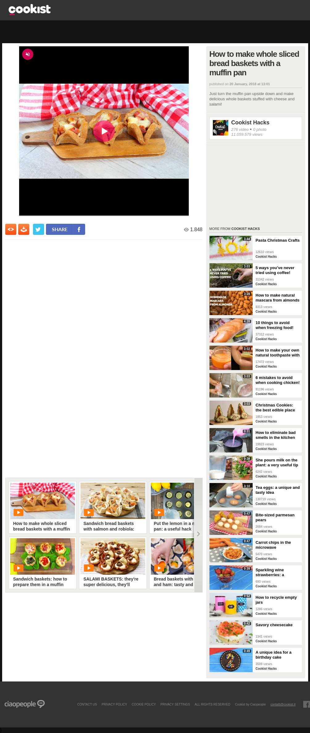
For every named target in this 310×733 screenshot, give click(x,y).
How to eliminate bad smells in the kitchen (276, 435)
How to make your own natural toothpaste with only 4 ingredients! (278, 353)
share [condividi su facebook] (60, 229)
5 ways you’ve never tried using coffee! (275, 270)
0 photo (259, 129)
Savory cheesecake (274, 625)
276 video (240, 129)
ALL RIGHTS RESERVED (212, 704)
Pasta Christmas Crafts (278, 240)
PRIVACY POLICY (114, 704)
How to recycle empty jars (276, 600)
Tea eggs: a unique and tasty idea (278, 490)
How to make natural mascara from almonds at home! (278, 298)
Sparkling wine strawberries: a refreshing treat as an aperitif (276, 572)
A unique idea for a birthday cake (274, 655)
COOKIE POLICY (144, 704)
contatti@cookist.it (283, 704)
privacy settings (175, 704)
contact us (87, 704)
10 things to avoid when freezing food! (275, 325)
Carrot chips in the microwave (273, 545)
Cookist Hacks (250, 122)
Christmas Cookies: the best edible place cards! (275, 408)
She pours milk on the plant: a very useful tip (277, 462)
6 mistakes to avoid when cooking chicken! (278, 380)
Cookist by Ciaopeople (250, 704)
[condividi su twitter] (38, 229)
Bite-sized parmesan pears (275, 517)
